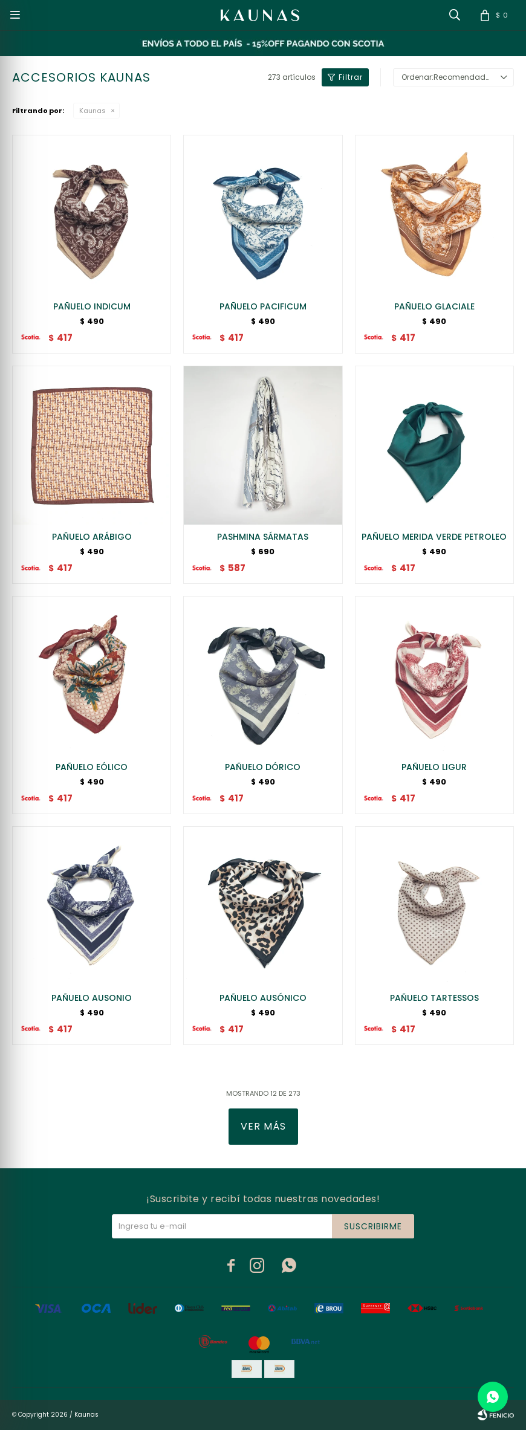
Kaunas (92, 110)
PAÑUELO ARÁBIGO (92, 537)
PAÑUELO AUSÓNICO (263, 998)
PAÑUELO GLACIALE (434, 306)
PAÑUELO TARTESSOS (434, 998)
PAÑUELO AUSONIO (91, 998)
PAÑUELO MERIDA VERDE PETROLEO (434, 537)
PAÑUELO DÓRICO (262, 767)
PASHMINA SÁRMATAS (262, 537)
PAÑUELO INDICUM (92, 306)
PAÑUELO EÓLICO (92, 767)
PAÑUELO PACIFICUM (263, 306)
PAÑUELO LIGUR (434, 767)
